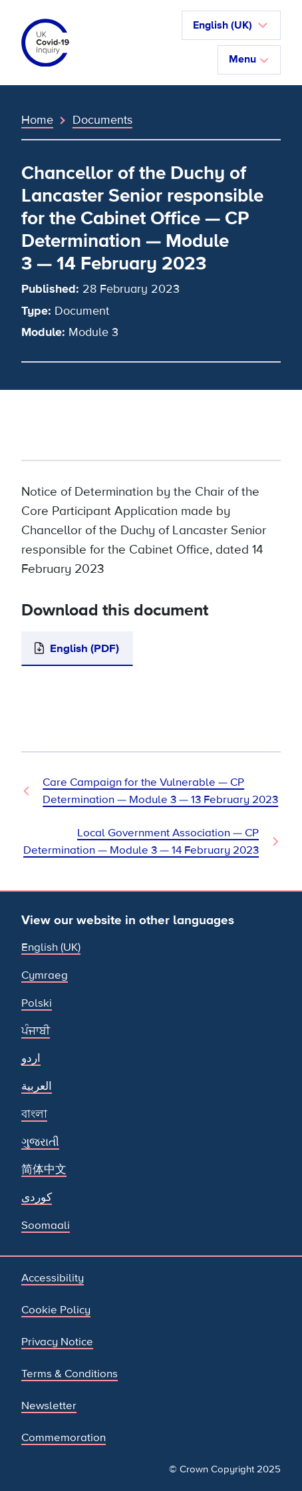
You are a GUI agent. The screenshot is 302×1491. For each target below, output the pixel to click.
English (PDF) (84, 648)
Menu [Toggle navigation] (249, 59)
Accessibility (52, 1278)
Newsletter (48, 1405)
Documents (102, 119)
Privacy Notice (57, 1342)
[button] (231, 25)
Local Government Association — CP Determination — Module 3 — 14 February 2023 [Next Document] (141, 841)
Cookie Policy (55, 1310)
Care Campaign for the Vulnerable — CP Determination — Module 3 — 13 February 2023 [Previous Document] (160, 790)
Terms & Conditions (69, 1374)
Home (37, 119)
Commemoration (63, 1437)
